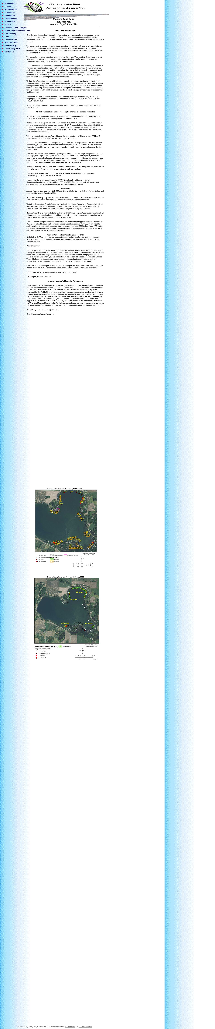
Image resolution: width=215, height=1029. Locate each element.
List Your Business (85, 1027)
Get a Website (70, 1027)
